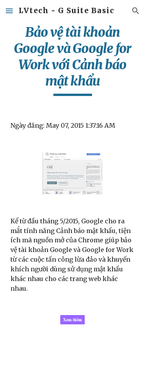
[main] (72, 60)
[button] (9, 10)
